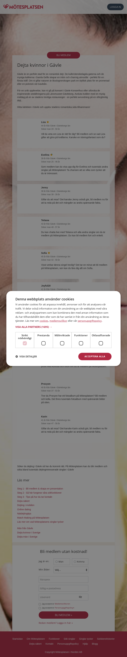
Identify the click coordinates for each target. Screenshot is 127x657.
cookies (44, 320)
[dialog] (63, 328)
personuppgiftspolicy (90, 320)
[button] (63, 326)
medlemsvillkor (58, 320)
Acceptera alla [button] (95, 356)
